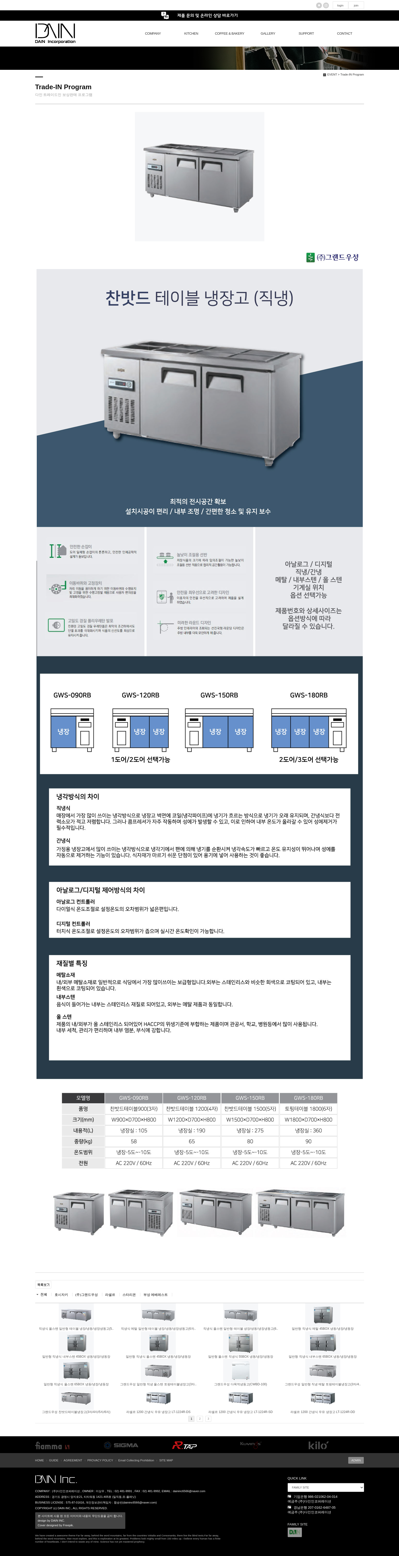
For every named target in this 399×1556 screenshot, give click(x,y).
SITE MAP (166, 1460)
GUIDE (54, 1460)
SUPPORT (306, 33)
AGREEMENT (73, 1460)
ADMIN (356, 1460)
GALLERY (268, 33)
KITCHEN (191, 33)
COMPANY (153, 33)
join (356, 5)
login (340, 5)
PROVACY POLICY (100, 1460)
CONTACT (344, 33)
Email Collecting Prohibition (136, 1460)
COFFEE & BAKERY (229, 33)
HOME (39, 1460)
